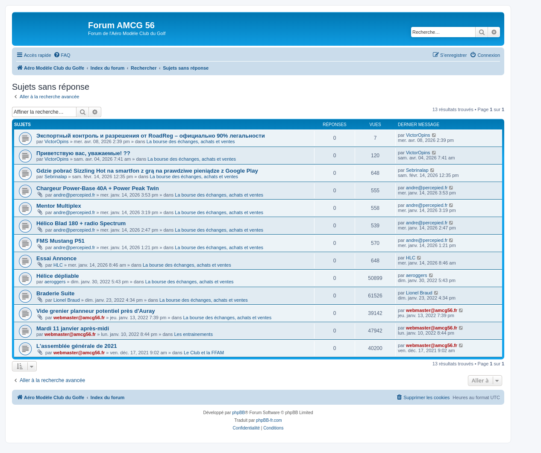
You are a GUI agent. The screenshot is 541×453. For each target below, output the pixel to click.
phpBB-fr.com (269, 420)
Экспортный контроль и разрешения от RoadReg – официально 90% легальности (150, 135)
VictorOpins (56, 141)
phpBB (238, 412)
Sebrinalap (55, 176)
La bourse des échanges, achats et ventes (191, 141)
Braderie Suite (55, 293)
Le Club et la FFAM (204, 352)
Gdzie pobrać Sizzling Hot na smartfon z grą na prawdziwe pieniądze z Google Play (147, 171)
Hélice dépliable (57, 276)
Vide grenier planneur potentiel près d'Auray (95, 311)
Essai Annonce (56, 258)
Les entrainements (193, 334)
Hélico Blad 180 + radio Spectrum (81, 223)
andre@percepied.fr (74, 194)
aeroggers (55, 281)
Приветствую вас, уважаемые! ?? (83, 153)
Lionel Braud (66, 300)
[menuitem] (62, 55)
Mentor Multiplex (58, 206)
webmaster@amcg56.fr (79, 317)
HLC (58, 265)
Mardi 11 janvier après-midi (72, 328)
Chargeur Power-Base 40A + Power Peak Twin (97, 188)
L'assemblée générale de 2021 (76, 346)
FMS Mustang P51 (60, 241)
